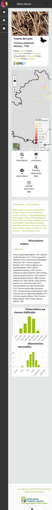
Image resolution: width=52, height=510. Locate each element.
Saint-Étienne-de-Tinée (21, 226)
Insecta (23, 51)
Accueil (21, 489)
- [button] (15, 85)
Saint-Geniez (36, 226)
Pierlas (27, 218)
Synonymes (18, 249)
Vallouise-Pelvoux (28, 231)
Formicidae (37, 54)
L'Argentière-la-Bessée (36, 215)
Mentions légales (37, 492)
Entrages (15, 213)
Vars (38, 231)
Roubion (37, 220)
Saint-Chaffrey (17, 223)
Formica (32, 59)
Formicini (17, 59)
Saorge (28, 228)
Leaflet (34, 150)
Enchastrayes (38, 210)
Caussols (28, 210)
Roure (44, 220)
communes (19, 205)
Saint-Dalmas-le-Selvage (34, 223)
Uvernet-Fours (37, 228)
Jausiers (15, 215)
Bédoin (20, 210)
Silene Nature (24, 4)
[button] (15, 81)
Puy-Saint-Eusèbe (26, 220)
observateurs (33, 205)
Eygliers (23, 213)
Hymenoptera (19, 54)
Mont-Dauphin (17, 218)
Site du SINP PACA (31, 489)
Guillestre (38, 213)
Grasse (30, 213)
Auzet (14, 210)
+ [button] (15, 77)
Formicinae (30, 56)
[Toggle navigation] (46, 4)
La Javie (23, 215)
